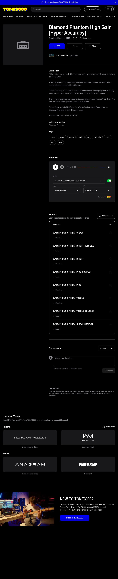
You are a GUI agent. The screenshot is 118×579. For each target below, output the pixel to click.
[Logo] (15, 9)
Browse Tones (8, 16)
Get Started (20, 16)
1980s (53, 137)
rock (60, 142)
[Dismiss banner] (115, 2)
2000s (71, 137)
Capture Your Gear (77, 16)
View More (110, 16)
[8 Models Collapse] (82, 224)
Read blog (73, 2)
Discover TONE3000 (74, 518)
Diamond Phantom (56, 125)
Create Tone (92, 9)
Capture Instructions (94, 16)
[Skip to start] (62, 167)
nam (52, 142)
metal (107, 137)
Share (93, 46)
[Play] (55, 167)
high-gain (97, 137)
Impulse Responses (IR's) (59, 16)
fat (88, 137)
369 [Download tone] (57, 46)
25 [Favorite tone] (75, 46)
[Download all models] (106, 216)
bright (80, 137)
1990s (62, 137)
